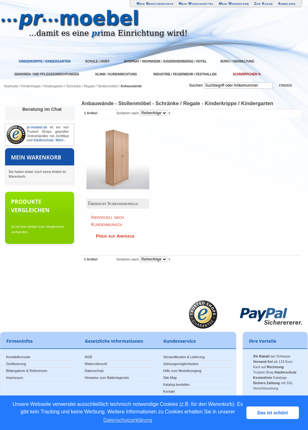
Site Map (170, 377)
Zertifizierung (16, 364)
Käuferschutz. (43, 140)
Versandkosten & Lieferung (184, 357)
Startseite (11, 86)
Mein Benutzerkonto (154, 3)
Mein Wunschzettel (196, 3)
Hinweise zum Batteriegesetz (107, 377)
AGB (88, 357)
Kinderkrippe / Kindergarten (42, 86)
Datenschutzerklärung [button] (127, 420)
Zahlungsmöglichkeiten (181, 364)
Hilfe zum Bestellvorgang (182, 371)
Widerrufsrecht (96, 364)
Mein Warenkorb (234, 3)
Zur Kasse (263, 3)
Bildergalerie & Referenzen (26, 371)
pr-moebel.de (37, 127)
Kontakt (169, 391)
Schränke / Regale (80, 86)
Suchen (196, 85)
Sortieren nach (127, 113)
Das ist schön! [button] (272, 412)
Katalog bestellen (176, 384)
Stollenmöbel (107, 86)
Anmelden (287, 3)
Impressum (14, 377)
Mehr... (61, 140)
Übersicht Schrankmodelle (113, 203)
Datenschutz (94, 371)
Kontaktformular (18, 357)
